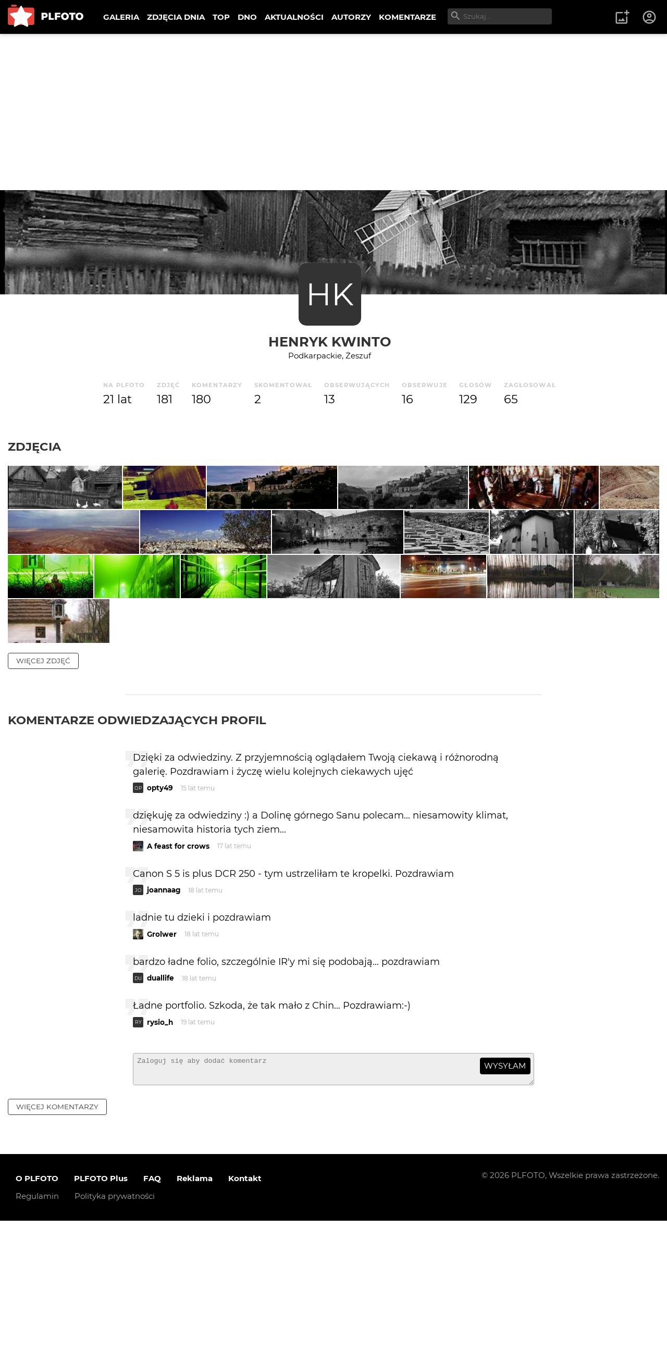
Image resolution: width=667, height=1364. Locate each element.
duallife (160, 1116)
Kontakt (245, 1321)
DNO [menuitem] (247, 17)
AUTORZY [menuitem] (351, 17)
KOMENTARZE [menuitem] (407, 17)
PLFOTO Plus (101, 1321)
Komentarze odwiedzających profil (137, 858)
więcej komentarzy (57, 1250)
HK (330, 294)
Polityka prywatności (115, 1339)
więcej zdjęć (43, 799)
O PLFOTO (37, 1321)
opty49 (160, 926)
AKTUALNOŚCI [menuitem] (294, 17)
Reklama (195, 1321)
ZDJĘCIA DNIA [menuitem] (176, 17)
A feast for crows (178, 985)
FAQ (152, 1321)
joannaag (163, 1028)
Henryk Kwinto (329, 341)
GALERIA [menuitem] (121, 17)
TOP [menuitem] (221, 17)
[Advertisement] (333, 112)
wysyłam (505, 1204)
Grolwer (162, 1073)
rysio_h (160, 1161)
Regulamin (37, 1339)
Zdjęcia (34, 446)
